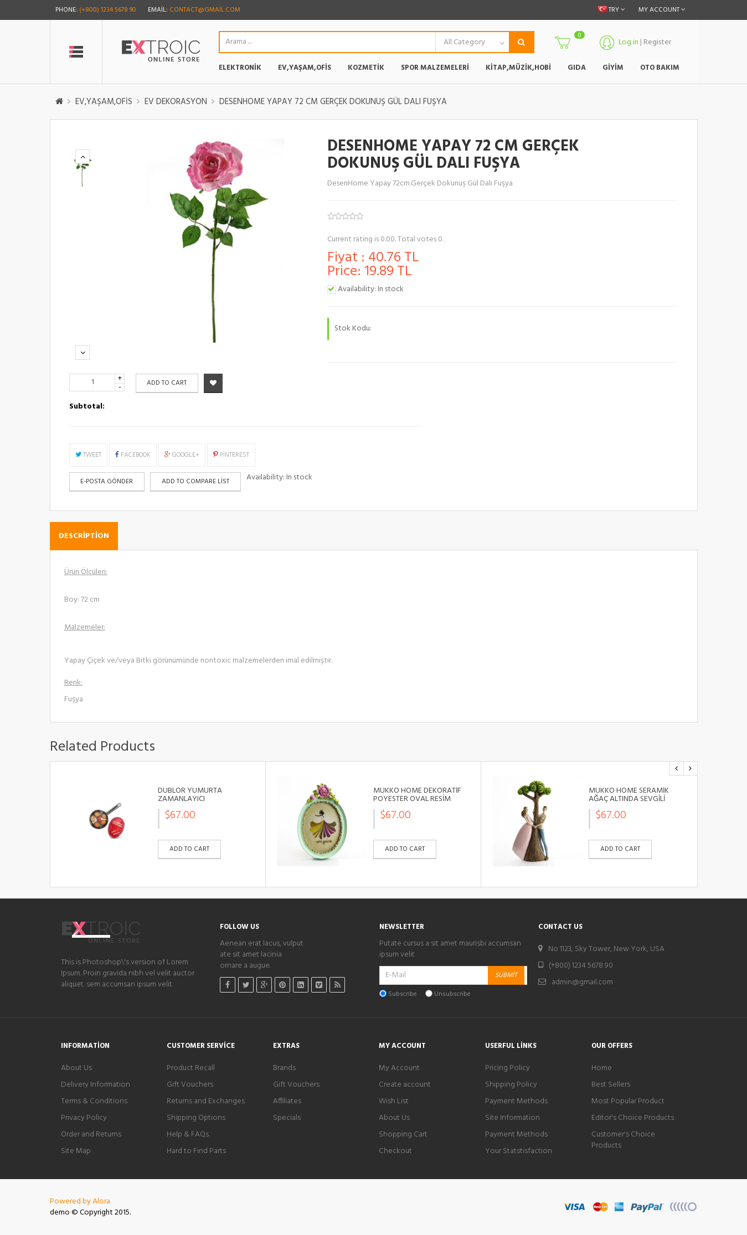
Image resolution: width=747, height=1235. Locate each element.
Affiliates (287, 1101)
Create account (405, 1085)
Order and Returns (91, 1134)
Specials (287, 1118)
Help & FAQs (188, 1134)
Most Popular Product (627, 1101)
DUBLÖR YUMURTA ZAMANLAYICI (190, 795)
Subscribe (402, 994)
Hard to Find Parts (196, 1151)
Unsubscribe (452, 994)
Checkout (395, 1151)
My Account (399, 1068)
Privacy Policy (84, 1118)
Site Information (512, 1118)
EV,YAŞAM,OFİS (103, 101)
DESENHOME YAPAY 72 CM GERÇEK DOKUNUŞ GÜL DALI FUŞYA (333, 101)
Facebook (133, 455)
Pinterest (231, 455)
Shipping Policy (511, 1085)
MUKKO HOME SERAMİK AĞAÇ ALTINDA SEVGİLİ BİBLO (629, 799)
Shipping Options (196, 1118)
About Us (76, 1068)
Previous (83, 157)
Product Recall (191, 1068)
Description (84, 536)
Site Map (76, 1151)
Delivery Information (95, 1085)
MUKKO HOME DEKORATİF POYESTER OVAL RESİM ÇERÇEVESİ (417, 799)
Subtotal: (87, 406)
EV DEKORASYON (176, 101)
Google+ (181, 455)
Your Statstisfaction (518, 1151)
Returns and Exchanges (206, 1101)
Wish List (394, 1101)
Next (83, 353)
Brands (284, 1068)
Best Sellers (610, 1085)
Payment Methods (516, 1101)
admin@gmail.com (582, 982)
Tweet (88, 455)
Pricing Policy (507, 1068)
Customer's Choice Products (623, 1140)
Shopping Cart (403, 1134)
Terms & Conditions (94, 1101)
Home (601, 1068)
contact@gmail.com (204, 9)
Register (658, 42)
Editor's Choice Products (632, 1118)
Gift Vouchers (190, 1085)
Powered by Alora (80, 1201)
